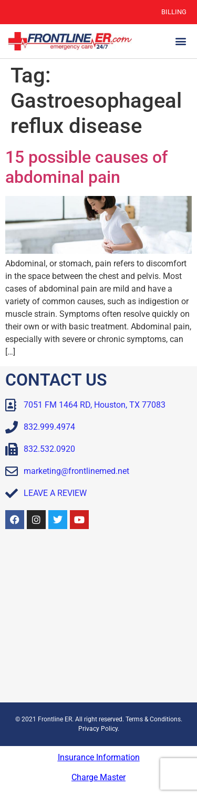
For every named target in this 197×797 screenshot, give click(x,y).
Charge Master (98, 777)
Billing (173, 12)
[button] (180, 41)
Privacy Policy (98, 728)
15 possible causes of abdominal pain (86, 167)
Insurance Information (99, 757)
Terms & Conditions (153, 719)
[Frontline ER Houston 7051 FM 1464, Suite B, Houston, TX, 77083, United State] (98, 618)
